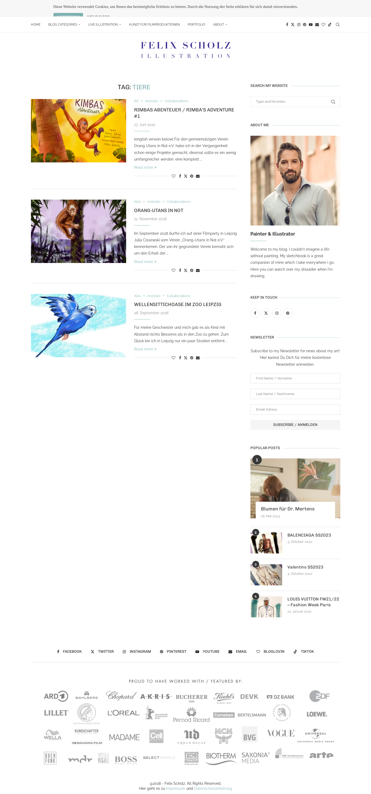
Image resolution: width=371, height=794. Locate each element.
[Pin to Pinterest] (191, 159)
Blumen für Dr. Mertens (288, 492)
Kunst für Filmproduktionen (154, 8)
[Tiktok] (330, 8)
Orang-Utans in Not (158, 194)
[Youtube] (311, 8)
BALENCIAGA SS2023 (309, 518)
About (218, 8)
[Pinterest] (304, 8)
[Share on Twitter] (185, 159)
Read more (145, 151)
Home (35, 8)
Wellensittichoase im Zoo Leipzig (177, 288)
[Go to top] (186, 787)
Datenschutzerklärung (213, 772)
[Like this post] (173, 159)
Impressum (175, 772)
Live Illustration (103, 8)
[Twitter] (293, 8)
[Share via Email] (198, 159)
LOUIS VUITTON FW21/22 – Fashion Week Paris (313, 585)
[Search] (337, 8)
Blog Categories (62, 8)
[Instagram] (298, 8)
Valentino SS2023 (305, 550)
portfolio (196, 8)
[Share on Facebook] (180, 159)
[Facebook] (287, 8)
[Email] (317, 8)
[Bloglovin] (323, 8)
